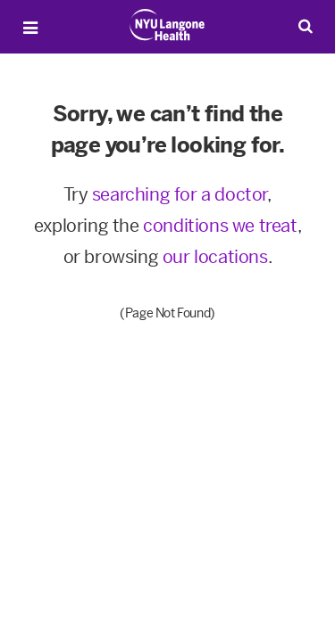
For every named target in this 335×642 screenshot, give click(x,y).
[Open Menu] (30, 27)
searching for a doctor (179, 194)
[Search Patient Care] (305, 26)
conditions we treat (220, 225)
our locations (215, 257)
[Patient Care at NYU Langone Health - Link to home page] (167, 24)
